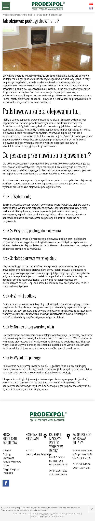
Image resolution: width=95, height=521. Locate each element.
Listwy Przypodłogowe (11, 467)
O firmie (7, 450)
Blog (26, 15)
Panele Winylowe (12, 461)
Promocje (8, 472)
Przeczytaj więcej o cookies (43, 515)
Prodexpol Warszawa (13, 15)
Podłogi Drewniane (8, 456)
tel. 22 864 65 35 (82, 457)
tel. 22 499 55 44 (58, 464)
